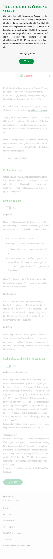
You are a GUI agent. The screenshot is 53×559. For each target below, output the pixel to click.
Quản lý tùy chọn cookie (26, 53)
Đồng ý (26, 61)
